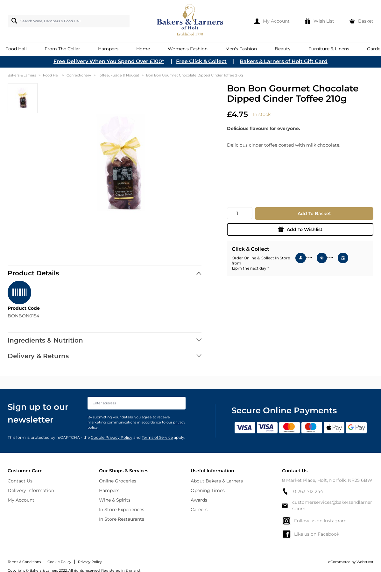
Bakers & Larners (22, 75)
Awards (199, 500)
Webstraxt (364, 562)
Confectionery (79, 75)
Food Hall (51, 75)
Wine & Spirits (115, 500)
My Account (21, 500)
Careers (199, 509)
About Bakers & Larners (217, 481)
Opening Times (208, 490)
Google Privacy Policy (111, 437)
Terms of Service (157, 437)
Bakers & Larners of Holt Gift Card (284, 61)
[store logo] (190, 21)
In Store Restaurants (121, 519)
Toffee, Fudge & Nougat (118, 75)
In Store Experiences (121, 509)
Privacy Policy (90, 562)
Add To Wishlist (300, 229)
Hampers (109, 490)
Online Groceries (117, 481)
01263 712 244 (302, 491)
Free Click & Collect (201, 61)
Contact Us (20, 481)
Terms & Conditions (24, 562)
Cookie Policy (59, 562)
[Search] (13, 21)
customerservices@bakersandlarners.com (327, 505)
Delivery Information (31, 490)
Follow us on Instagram (314, 520)
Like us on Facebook (310, 534)
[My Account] (272, 21)
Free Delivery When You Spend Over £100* (108, 61)
